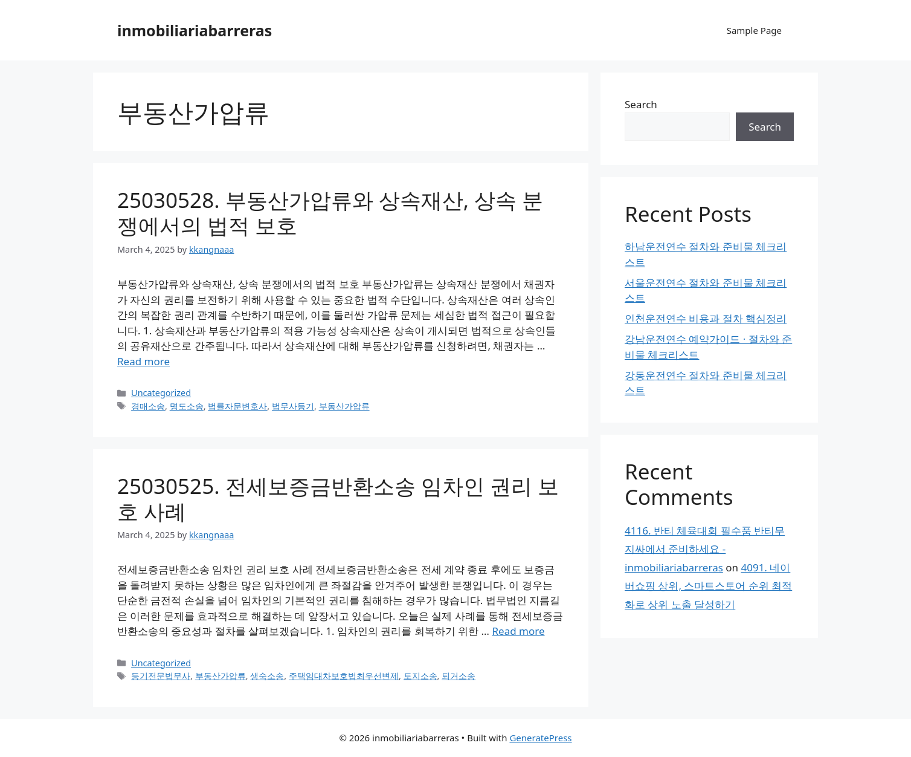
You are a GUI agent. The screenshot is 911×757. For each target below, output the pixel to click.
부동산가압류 (344, 406)
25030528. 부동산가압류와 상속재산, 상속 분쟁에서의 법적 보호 (330, 212)
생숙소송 (267, 675)
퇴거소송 (458, 675)
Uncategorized (161, 392)
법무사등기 (293, 406)
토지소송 (420, 675)
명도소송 (187, 406)
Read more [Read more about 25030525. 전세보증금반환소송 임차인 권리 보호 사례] (518, 631)
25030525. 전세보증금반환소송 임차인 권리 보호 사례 (338, 498)
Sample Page (754, 30)
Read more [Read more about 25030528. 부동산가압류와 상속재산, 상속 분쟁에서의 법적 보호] (143, 361)
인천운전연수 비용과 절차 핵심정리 (706, 318)
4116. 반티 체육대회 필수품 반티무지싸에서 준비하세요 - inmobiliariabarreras (705, 549)
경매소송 (148, 406)
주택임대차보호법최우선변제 (344, 675)
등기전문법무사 (160, 675)
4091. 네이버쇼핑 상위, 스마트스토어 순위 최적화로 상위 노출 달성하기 (708, 585)
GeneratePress (540, 738)
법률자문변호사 (237, 406)
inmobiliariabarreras (194, 30)
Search (641, 104)
